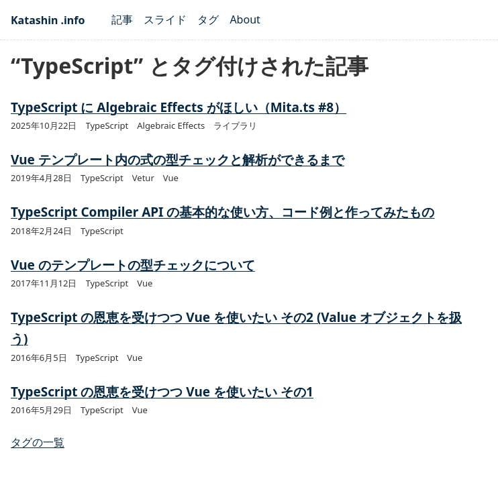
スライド (165, 19)
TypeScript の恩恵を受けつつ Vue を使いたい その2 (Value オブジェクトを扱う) (236, 328)
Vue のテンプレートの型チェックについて (133, 265)
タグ (208, 19)
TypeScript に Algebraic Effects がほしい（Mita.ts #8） (178, 107)
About (245, 19)
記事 (122, 19)
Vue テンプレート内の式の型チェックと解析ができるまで (177, 159)
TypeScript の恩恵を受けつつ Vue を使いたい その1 (162, 391)
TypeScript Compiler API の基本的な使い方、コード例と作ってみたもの (222, 212)
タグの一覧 (37, 442)
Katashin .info (48, 20)
